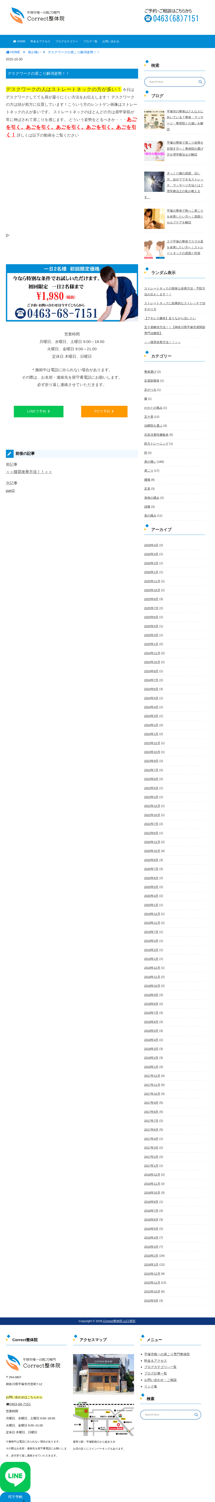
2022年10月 (152, 801)
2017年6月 (151, 1111)
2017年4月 (151, 1120)
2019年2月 (151, 934)
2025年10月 (152, 579)
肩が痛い (150, 452)
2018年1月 (151, 1049)
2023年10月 (152, 739)
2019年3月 (151, 925)
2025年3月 (151, 623)
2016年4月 (151, 1218)
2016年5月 (151, 1209)
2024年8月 (151, 659)
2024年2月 (151, 712)
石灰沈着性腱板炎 (155, 425)
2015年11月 (152, 1262)
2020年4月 (151, 881)
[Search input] (172, 82)
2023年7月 (151, 756)
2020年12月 (152, 827)
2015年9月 (151, 1280)
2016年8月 (151, 1182)
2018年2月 (151, 1040)
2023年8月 (151, 748)
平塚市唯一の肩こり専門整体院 (167, 1333)
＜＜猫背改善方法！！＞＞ (29, 472)
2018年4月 (151, 1023)
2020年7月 (151, 854)
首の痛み (150, 505)
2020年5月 (151, 872)
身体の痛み (151, 487)
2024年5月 (151, 686)
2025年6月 (151, 606)
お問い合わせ (110, 41)
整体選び (150, 363)
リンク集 (150, 1366)
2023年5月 (151, 774)
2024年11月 (152, 641)
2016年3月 (151, 1227)
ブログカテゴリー (66, 41)
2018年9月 (151, 978)
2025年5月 (151, 614)
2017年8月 (151, 1094)
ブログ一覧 (90, 41)
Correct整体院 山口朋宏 (119, 1300)
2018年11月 (152, 961)
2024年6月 (151, 677)
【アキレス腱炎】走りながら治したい (168, 310)
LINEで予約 (38, 411)
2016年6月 (151, 1200)
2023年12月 (152, 730)
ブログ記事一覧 (155, 1353)
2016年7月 (151, 1191)
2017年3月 (151, 1129)
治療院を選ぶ (152, 417)
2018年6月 (151, 1005)
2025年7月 (151, 597)
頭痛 (147, 496)
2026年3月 (151, 544)
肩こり (148, 461)
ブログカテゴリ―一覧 (160, 1346)
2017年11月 (152, 1067)
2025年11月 (152, 570)
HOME (19, 41)
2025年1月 (151, 632)
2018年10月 (152, 969)
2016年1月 (151, 1245)
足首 (147, 479)
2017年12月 (152, 1058)
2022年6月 (151, 819)
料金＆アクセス (40, 41)
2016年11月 (152, 1165)
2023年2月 (151, 783)
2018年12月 (152, 952)
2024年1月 (151, 721)
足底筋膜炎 (151, 372)
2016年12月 (152, 1156)
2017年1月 (151, 1147)
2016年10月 (152, 1173)
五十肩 (148, 408)
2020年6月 (151, 863)
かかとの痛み (152, 399)
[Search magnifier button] (200, 82)
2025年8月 (151, 588)
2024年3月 (151, 703)
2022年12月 (152, 792)
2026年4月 (151, 535)
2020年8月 (151, 845)
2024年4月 (151, 694)
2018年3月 (151, 1032)
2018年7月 (151, 996)
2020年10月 (152, 836)
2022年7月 (151, 810)
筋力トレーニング (155, 434)
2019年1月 (151, 943)
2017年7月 (151, 1103)
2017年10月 (152, 1076)
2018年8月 (151, 987)
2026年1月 (151, 561)
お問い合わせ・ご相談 (160, 1359)
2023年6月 (151, 765)
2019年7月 (151, 916)
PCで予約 (104, 411)
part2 (10, 490)
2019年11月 (152, 907)
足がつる (150, 381)
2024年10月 (152, 650)
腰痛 (147, 470)
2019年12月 (152, 899)
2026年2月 (151, 552)
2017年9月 (151, 1085)
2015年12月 (152, 1253)
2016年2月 (151, 1236)
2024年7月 (151, 668)
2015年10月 (152, 1271)
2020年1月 (151, 890)
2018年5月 (151, 1014)
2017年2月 (151, 1138)
